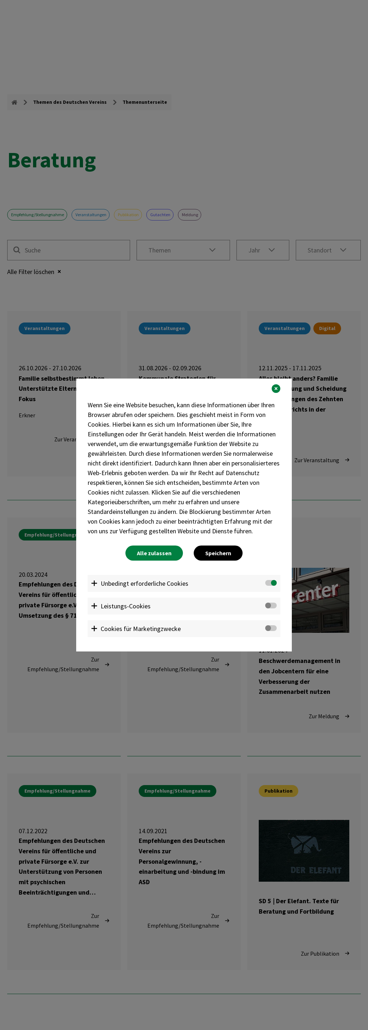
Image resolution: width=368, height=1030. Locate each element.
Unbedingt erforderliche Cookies (144, 583)
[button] (276, 388)
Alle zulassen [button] (154, 553)
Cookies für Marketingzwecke (141, 629)
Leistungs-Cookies (126, 606)
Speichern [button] (218, 553)
